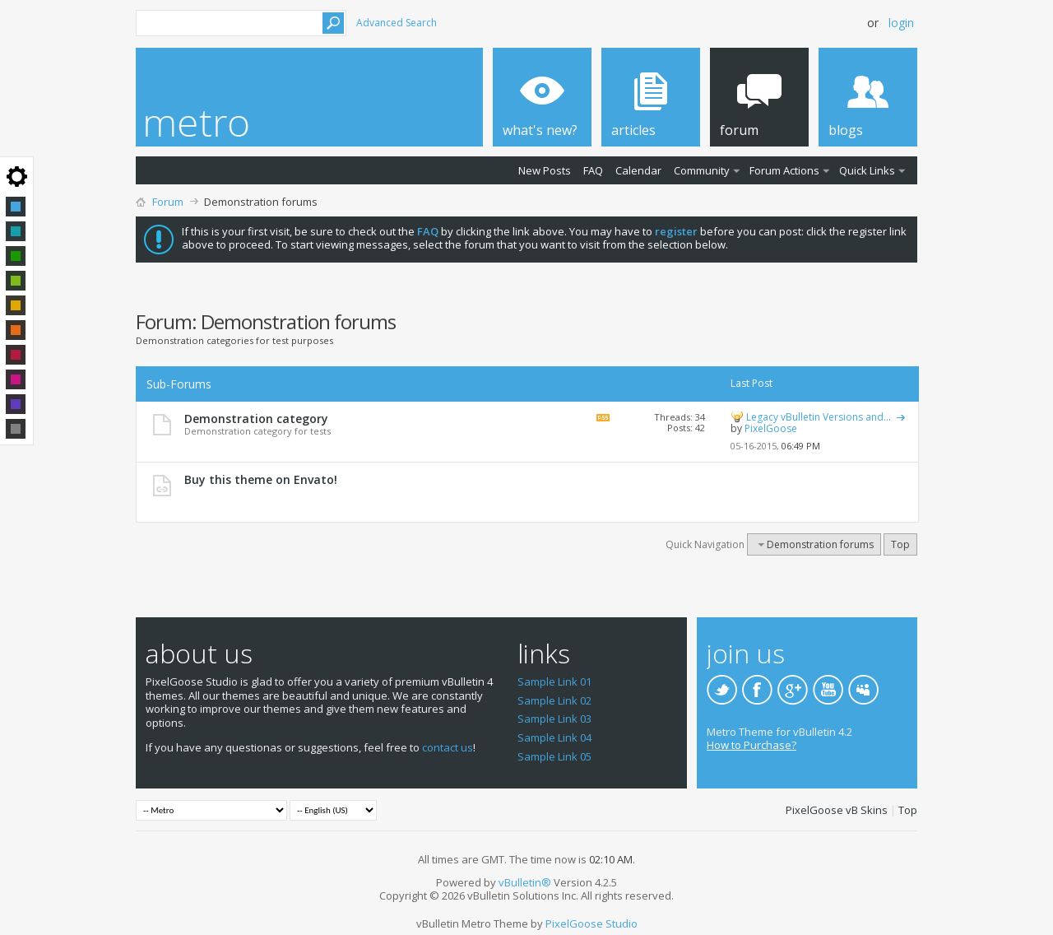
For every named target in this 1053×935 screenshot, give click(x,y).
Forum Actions (784, 170)
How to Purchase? (751, 744)
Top (900, 544)
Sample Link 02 (554, 700)
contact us (447, 747)
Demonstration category (256, 418)
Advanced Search (396, 23)
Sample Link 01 (554, 681)
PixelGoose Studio (591, 923)
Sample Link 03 (554, 718)
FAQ (593, 170)
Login (901, 22)
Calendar (638, 170)
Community (702, 170)
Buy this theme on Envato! (260, 479)
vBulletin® (525, 882)
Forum (167, 201)
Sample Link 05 (554, 756)
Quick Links (867, 170)
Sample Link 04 (554, 737)
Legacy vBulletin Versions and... (818, 417)
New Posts (544, 170)
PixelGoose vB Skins (837, 809)
